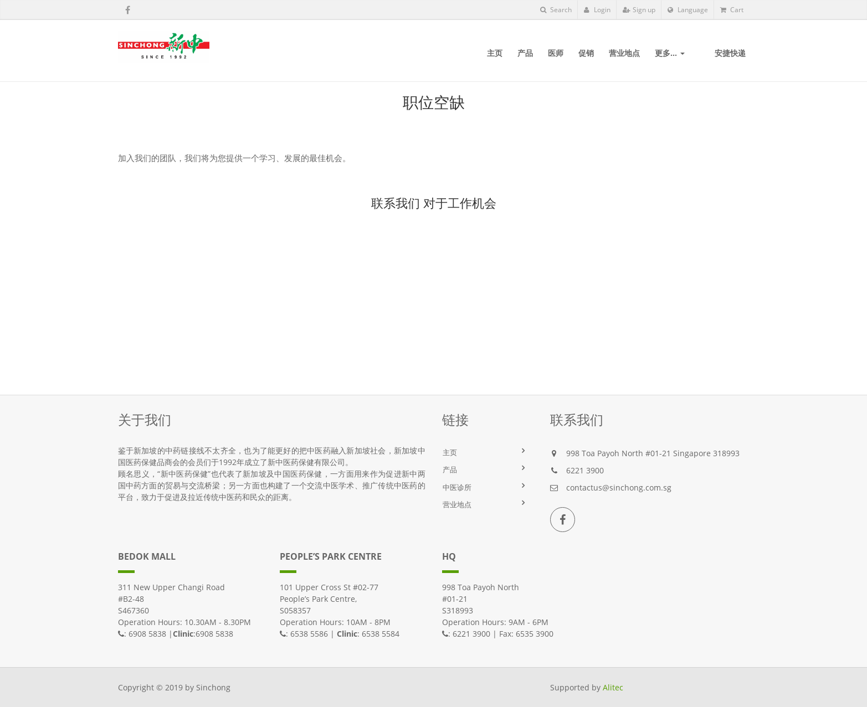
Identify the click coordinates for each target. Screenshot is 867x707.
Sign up (639, 9)
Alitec (613, 687)
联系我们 (395, 202)
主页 (450, 452)
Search (556, 9)
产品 (450, 469)
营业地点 (457, 504)
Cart (731, 9)
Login (597, 9)
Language (688, 9)
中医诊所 (457, 487)
